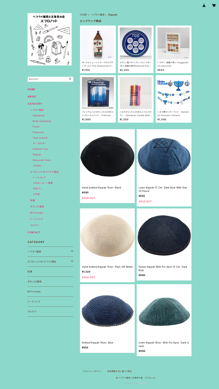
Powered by (135, 383)
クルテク (34, 225)
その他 (36, 194)
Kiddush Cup (40, 149)
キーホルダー (40, 143)
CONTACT (34, 232)
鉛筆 (32, 200)
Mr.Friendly (36, 212)
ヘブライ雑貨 (98, 14)
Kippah (37, 154)
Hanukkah (39, 115)
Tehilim (37, 165)
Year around (40, 137)
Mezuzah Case (42, 160)
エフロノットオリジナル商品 (44, 171)
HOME (83, 14)
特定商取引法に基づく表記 (119, 371)
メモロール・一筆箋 (43, 183)
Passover (38, 132)
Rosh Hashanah (42, 121)
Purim (36, 126)
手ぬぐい (37, 188)
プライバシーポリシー (92, 371)
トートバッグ (39, 177)
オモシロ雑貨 (37, 206)
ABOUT (32, 96)
